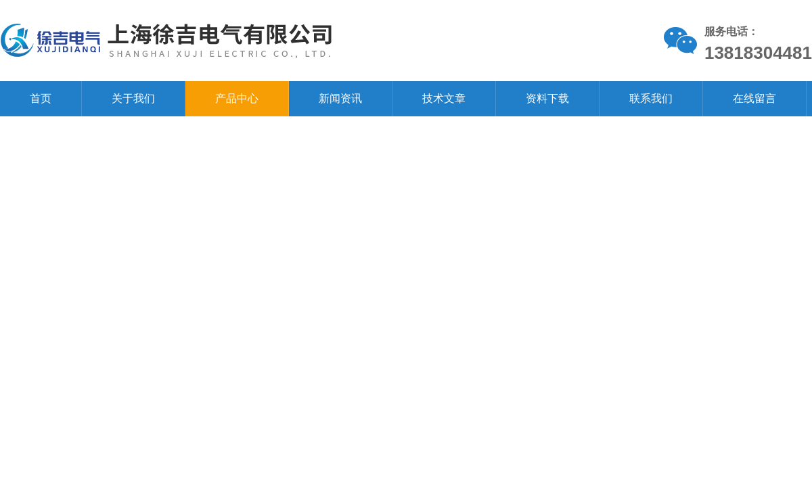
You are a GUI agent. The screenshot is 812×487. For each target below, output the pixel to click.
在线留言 (754, 98)
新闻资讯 (340, 98)
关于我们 (133, 98)
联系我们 (651, 98)
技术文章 (444, 98)
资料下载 (547, 98)
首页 (40, 98)
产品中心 (236, 98)
